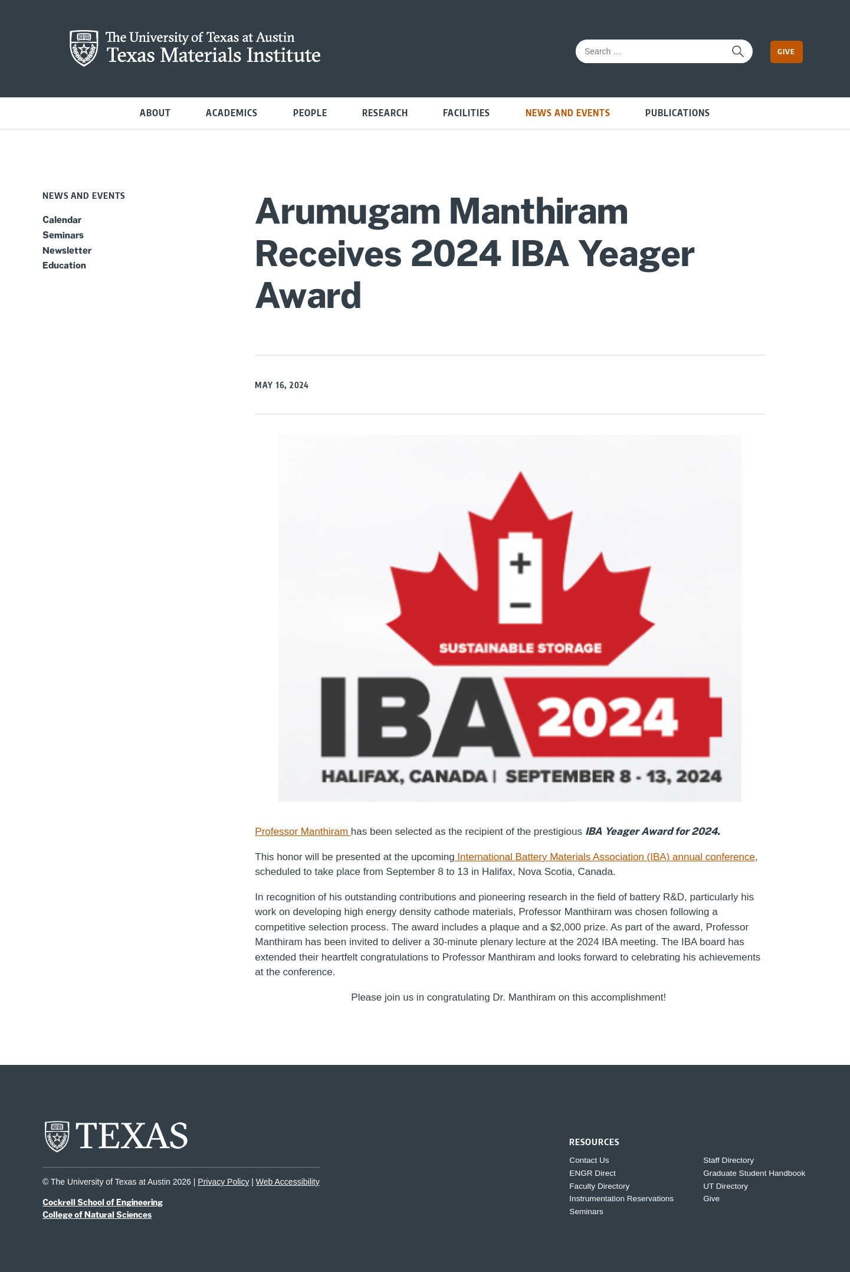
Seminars (63, 235)
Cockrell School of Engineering (102, 1202)
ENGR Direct (592, 1173)
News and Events (568, 112)
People (310, 112)
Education (64, 265)
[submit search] (738, 51)
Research (385, 112)
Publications (677, 112)
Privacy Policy (223, 1181)
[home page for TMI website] (195, 64)
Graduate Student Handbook (754, 1173)
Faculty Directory (599, 1186)
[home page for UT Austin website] (116, 1151)
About (155, 112)
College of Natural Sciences (97, 1214)
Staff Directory (728, 1160)
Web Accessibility (288, 1181)
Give (786, 51)
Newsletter (66, 250)
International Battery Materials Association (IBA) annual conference (605, 857)
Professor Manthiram (303, 831)
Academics (232, 112)
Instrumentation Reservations (621, 1198)
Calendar (61, 219)
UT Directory (725, 1186)
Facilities (466, 112)
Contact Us (589, 1160)
